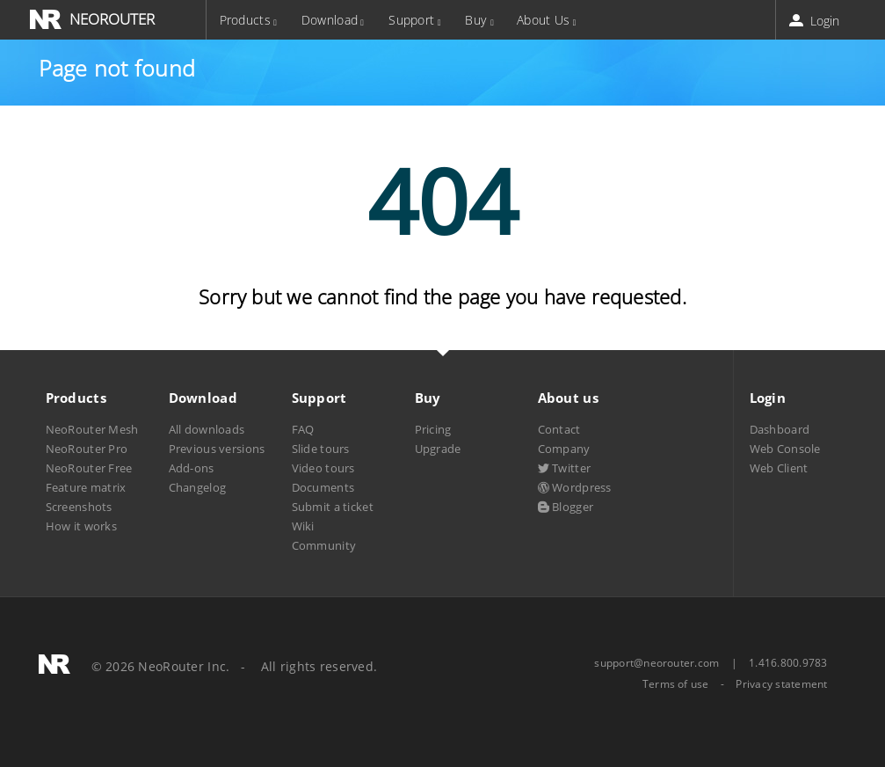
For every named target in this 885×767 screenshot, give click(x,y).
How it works (82, 526)
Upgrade (438, 449)
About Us (543, 19)
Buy (475, 19)
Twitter (564, 468)
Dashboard (780, 429)
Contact (559, 429)
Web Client (779, 468)
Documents (323, 487)
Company (564, 449)
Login (816, 20)
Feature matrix (86, 487)
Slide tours (321, 449)
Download (329, 19)
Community (324, 545)
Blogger (566, 507)
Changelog (198, 487)
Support (411, 19)
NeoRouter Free (89, 468)
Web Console (785, 449)
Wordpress (575, 487)
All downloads (207, 429)
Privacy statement (781, 684)
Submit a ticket (333, 507)
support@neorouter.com (656, 662)
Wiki (303, 526)
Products (245, 19)
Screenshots (79, 507)
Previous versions (217, 449)
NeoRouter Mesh (92, 429)
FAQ (303, 429)
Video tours (323, 468)
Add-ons (191, 468)
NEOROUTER (112, 19)
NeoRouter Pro (87, 449)
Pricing (433, 429)
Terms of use (675, 684)
